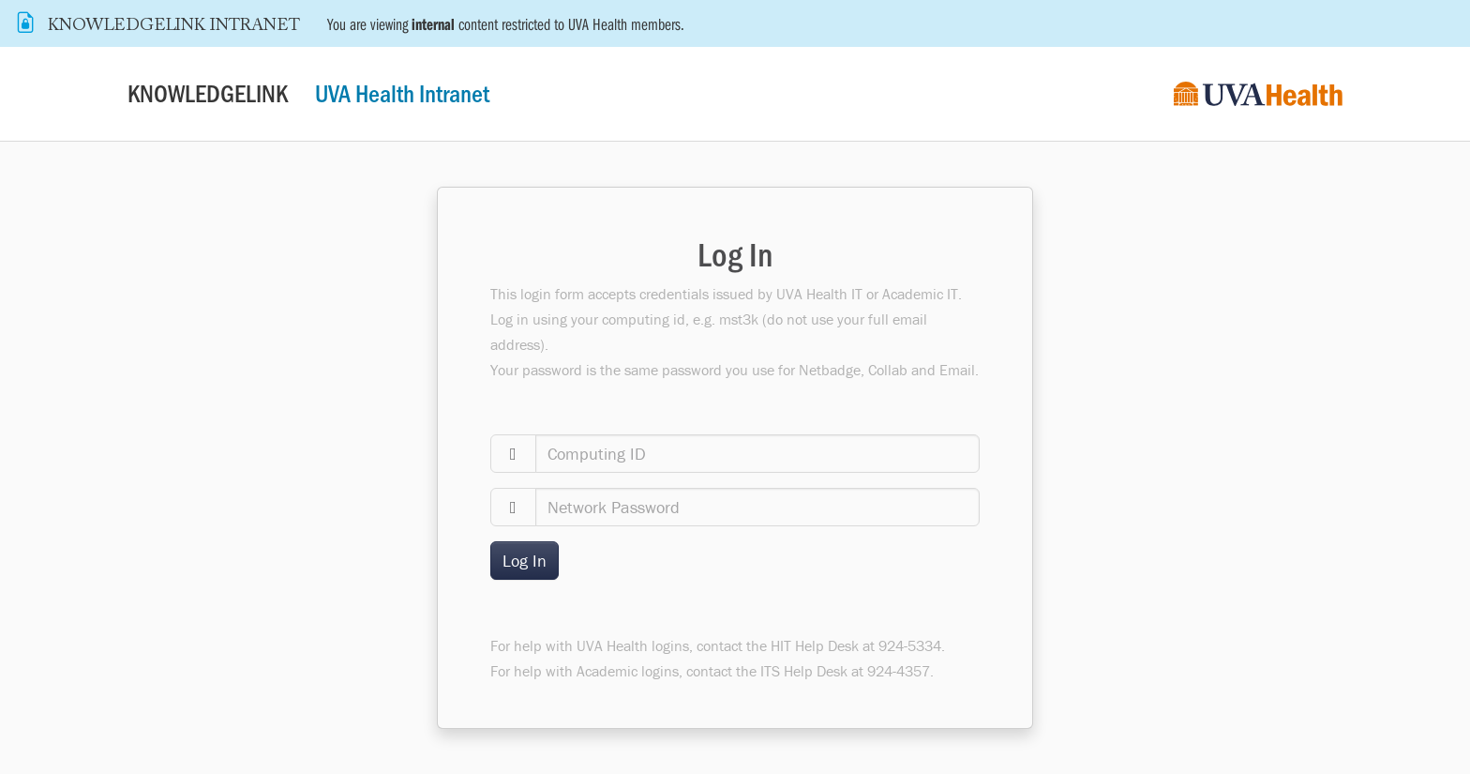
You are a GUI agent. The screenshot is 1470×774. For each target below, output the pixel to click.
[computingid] (758, 453)
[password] (758, 507)
